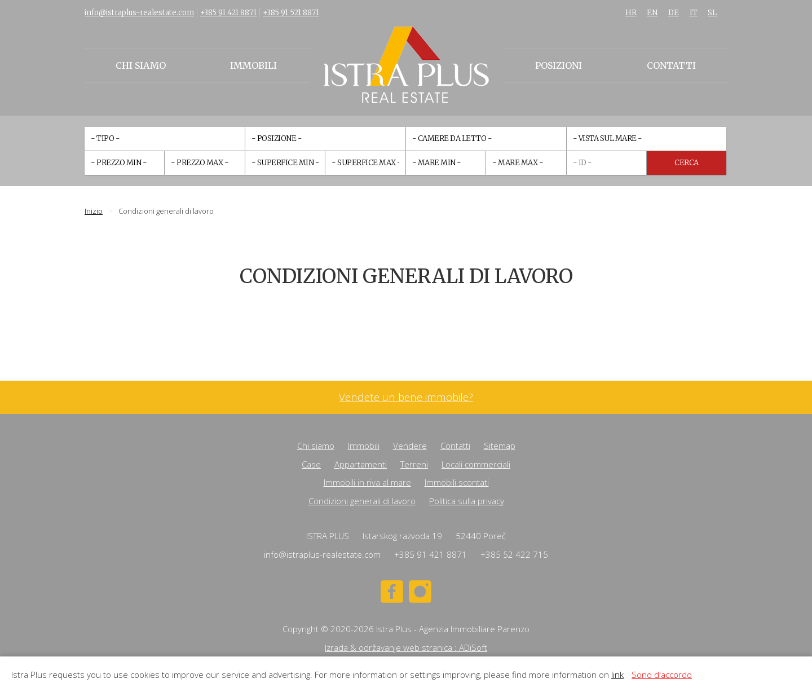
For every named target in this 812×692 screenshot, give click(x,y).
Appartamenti (360, 464)
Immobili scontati (457, 482)
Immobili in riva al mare (367, 482)
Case (311, 464)
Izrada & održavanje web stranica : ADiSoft (406, 647)
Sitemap (499, 445)
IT (694, 12)
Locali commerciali (476, 464)
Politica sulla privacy (466, 500)
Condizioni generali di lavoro (362, 500)
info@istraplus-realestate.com (139, 12)
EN (652, 12)
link (617, 674)
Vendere (410, 445)
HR (631, 12)
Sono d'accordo (662, 674)
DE (673, 12)
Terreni (414, 464)
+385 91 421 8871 (228, 12)
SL (712, 12)
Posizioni (558, 65)
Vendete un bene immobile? (406, 397)
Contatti (671, 65)
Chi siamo (141, 65)
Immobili (253, 65)
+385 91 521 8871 (291, 12)
